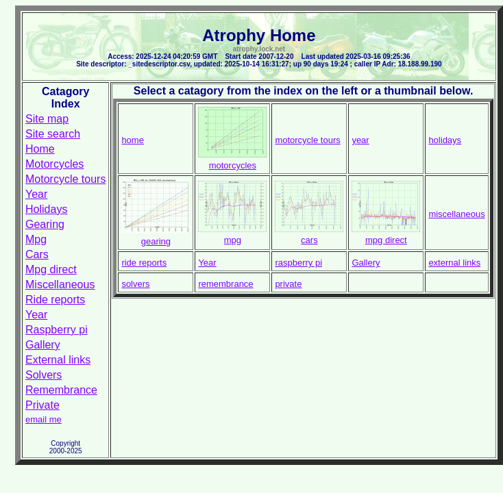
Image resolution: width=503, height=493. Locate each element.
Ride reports (55, 299)
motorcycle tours (307, 140)
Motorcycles (54, 164)
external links (454, 262)
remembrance (225, 284)
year (360, 140)
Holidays (46, 209)
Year (36, 194)
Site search (52, 134)
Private (42, 405)
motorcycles (232, 165)
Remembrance (61, 390)
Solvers (43, 375)
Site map (47, 119)
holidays (444, 140)
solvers (135, 284)
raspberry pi (298, 262)
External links (57, 360)
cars (309, 240)
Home (40, 149)
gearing (156, 241)
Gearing (44, 224)
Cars (37, 254)
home (132, 140)
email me (43, 419)
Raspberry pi (56, 330)
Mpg (36, 239)
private (288, 284)
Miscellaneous (60, 284)
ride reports (144, 262)
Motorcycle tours (65, 179)
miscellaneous (456, 214)
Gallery (42, 345)
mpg (232, 240)
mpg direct (386, 240)
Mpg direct (51, 269)
